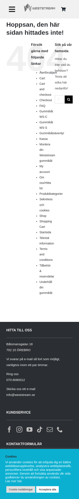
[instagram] (19, 430)
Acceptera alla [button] (47, 489)
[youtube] (29, 430)
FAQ (42, 105)
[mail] (50, 430)
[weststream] (39, 5)
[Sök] (69, 100)
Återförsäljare (48, 72)
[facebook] (9, 430)
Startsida (45, 232)
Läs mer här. (13, 481)
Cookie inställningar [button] (21, 489)
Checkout (45, 100)
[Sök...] (60, 100)
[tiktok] (40, 430)
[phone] (60, 430)
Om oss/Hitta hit (45, 183)
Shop (42, 216)
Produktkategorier (51, 193)
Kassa (43, 139)
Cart (42, 78)
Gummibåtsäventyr (51, 133)
